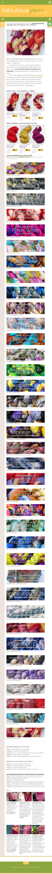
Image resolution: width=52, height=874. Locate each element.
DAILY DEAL (14, 16)
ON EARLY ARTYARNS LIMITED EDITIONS (24, 159)
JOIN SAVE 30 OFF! (30, 16)
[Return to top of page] (26, 864)
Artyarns (10, 24)
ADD (15, 117)
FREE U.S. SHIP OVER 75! (34, 7)
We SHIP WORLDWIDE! (13, 7)
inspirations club (23, 24)
